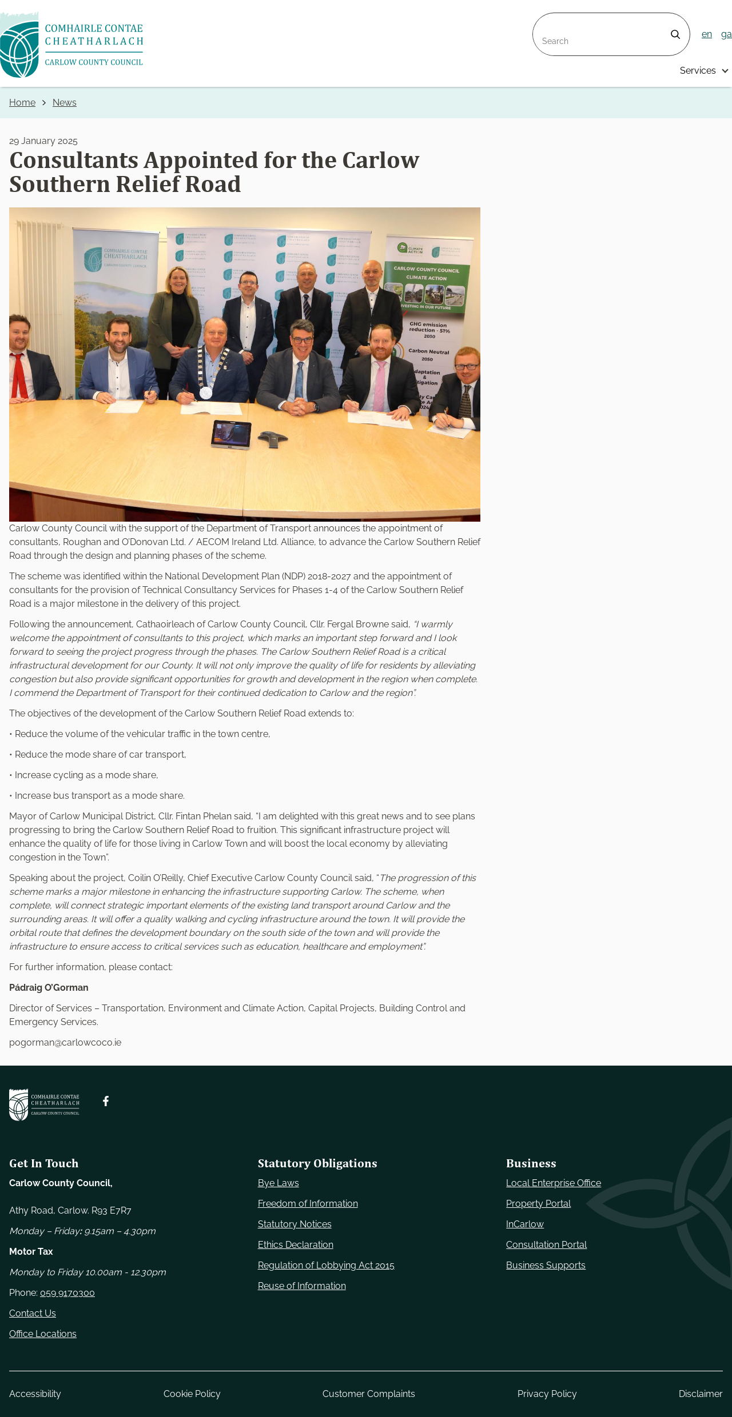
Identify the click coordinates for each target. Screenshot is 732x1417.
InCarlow (525, 1224)
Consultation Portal (546, 1244)
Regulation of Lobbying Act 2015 (326, 1265)
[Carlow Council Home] (44, 1104)
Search (548, 19)
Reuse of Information (302, 1285)
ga (726, 34)
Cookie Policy (192, 1393)
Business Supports (546, 1265)
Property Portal (538, 1203)
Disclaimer (701, 1393)
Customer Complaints (369, 1393)
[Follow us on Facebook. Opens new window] (105, 1101)
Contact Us (32, 1313)
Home (22, 102)
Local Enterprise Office (553, 1183)
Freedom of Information (308, 1203)
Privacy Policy (547, 1393)
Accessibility (35, 1393)
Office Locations (43, 1333)
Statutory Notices (295, 1224)
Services (698, 70)
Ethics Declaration (295, 1244)
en (707, 34)
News (65, 102)
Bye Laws (278, 1183)
